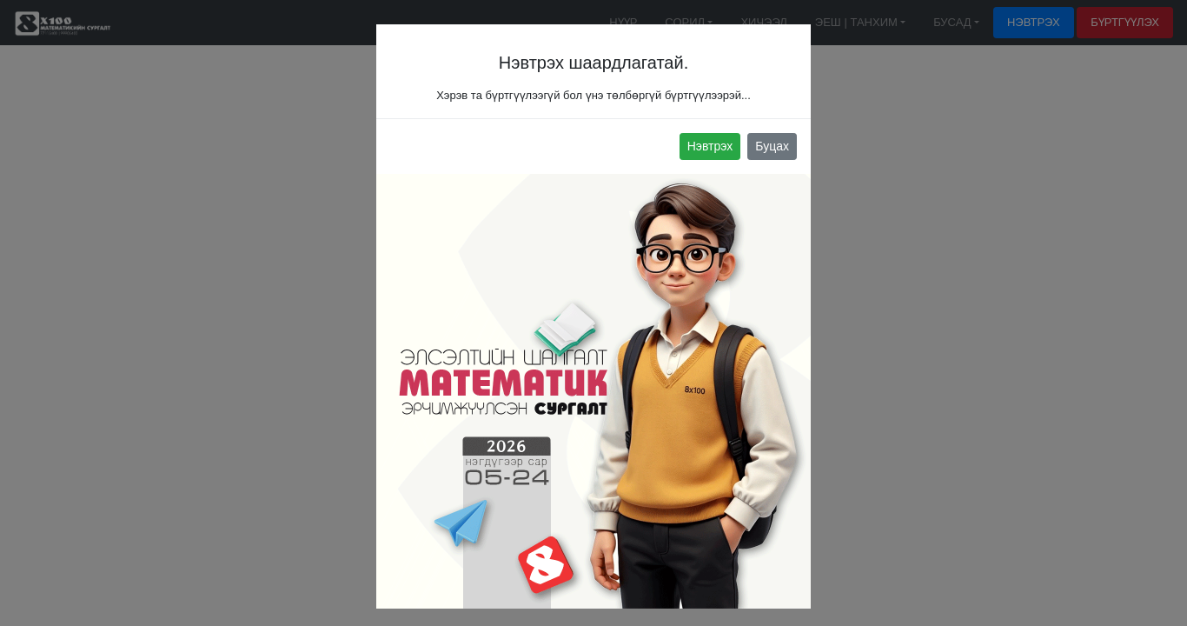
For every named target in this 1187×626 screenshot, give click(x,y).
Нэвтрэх (710, 146)
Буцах (772, 146)
